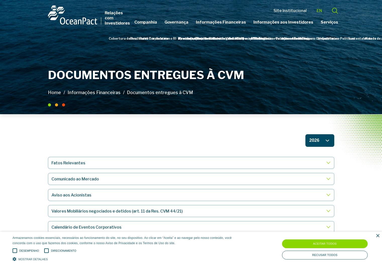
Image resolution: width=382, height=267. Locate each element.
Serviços (329, 22)
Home (54, 92)
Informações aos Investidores (283, 22)
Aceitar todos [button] (325, 243)
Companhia (145, 22)
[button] (129, 258)
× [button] (377, 236)
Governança (176, 22)
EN (319, 10)
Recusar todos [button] (325, 254)
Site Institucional (290, 10)
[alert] (191, 249)
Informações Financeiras (221, 22)
